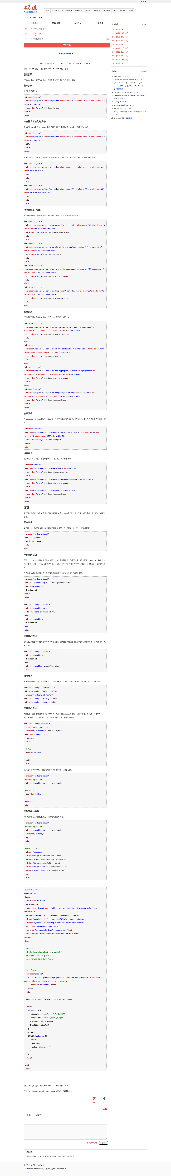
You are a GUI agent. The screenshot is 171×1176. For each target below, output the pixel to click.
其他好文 (123, 10)
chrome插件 (62, 1156)
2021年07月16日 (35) (120, 63)
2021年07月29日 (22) (120, 29)
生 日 (28, 39)
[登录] (140, 1)
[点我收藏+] (87, 63)
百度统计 (41, 1156)
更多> (144, 24)
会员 (131, 10)
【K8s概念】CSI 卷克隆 (126, 92)
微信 (115, 10)
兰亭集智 (28, 1156)
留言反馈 (41, 1165)
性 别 (28, 34)
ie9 (54, 69)
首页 (47, 10)
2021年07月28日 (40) (120, 33)
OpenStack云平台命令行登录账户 (129, 79)
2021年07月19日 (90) (120, 60)
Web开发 (55, 10)
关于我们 (27, 1165)
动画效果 (43, 69)
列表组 (60, 817)
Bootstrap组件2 (29, 1080)
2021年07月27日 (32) (120, 37)
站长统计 (48, 1156)
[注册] (145, 1)
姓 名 (28, 29)
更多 (142, 71)
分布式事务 (121, 76)
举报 (105, 1109)
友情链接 (28, 1152)
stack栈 (120, 102)
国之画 (34, 1156)
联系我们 (34, 1165)
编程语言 (78, 10)
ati (30, 69)
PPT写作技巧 (122, 108)
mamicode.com (34, 1169)
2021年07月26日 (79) (120, 41)
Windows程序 (67, 10)
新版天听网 (70, 1156)
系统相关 (106, 10)
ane (49, 69)
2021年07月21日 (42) (120, 52)
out (57, 69)
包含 (62, 69)
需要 (37, 69)
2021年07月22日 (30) (120, 48)
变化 (66, 69)
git (33, 69)
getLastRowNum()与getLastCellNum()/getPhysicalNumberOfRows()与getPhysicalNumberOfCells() (129, 86)
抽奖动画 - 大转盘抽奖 (125, 105)
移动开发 (96, 10)
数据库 (87, 10)
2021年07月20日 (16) (120, 56)
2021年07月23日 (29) (120, 44)
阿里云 (54, 1156)
